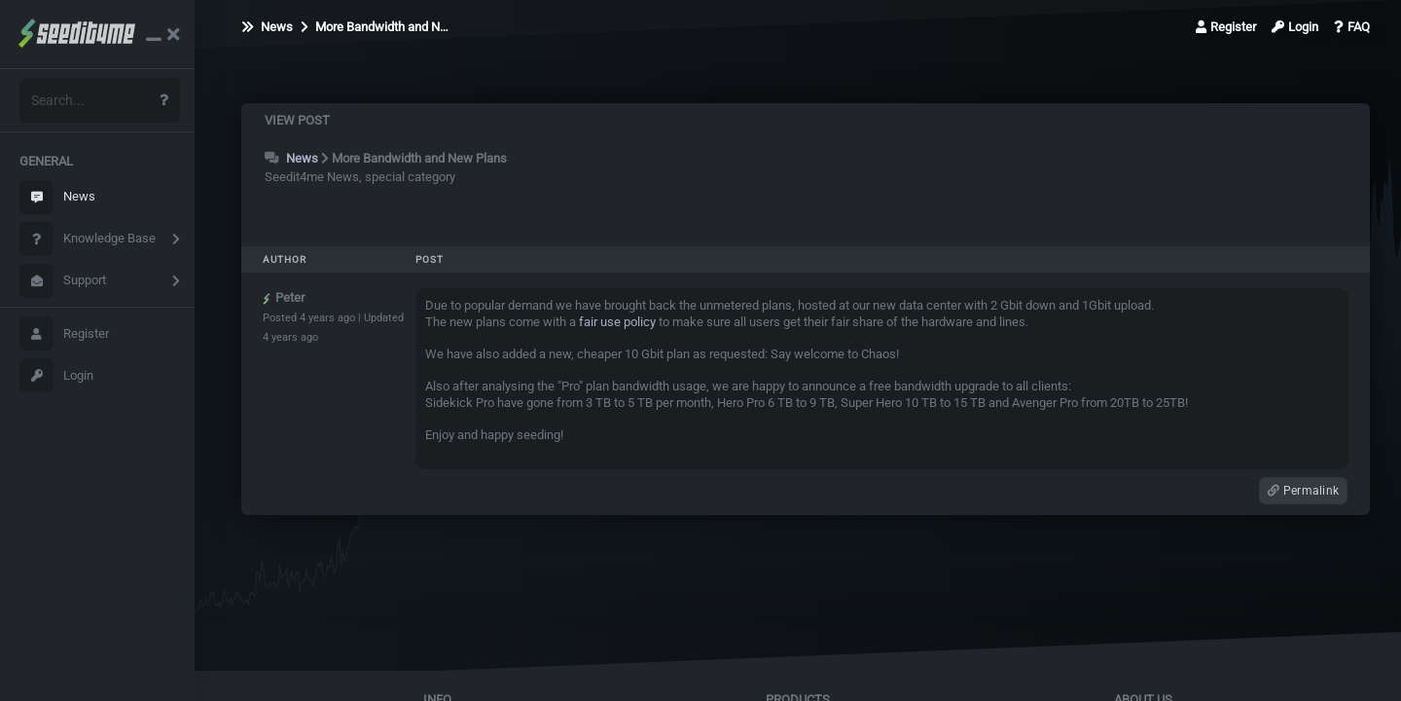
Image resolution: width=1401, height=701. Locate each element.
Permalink (1303, 491)
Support (62, 281)
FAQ (1352, 26)
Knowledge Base (87, 239)
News (57, 197)
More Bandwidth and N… (375, 26)
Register (64, 333)
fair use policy (617, 321)
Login (56, 375)
